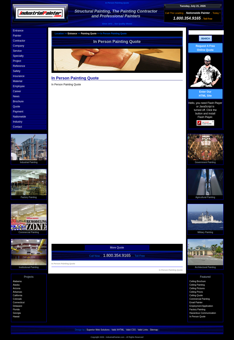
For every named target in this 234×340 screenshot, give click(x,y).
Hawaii (16, 316)
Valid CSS (131, 330)
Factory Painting (197, 309)
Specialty (18, 55)
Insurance (19, 76)
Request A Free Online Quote (205, 47)
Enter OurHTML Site (205, 93)
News (16, 96)
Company (18, 45)
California (17, 295)
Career (17, 91)
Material (17, 81)
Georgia (17, 313)
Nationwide (19, 116)
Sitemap (154, 330)
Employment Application (201, 306)
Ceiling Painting (197, 285)
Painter (17, 35)
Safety (16, 71)
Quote (16, 106)
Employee (19, 86)
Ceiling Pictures (197, 288)
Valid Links (143, 330)
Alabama (17, 281)
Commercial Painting (200, 299)
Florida (16, 309)
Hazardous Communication (203, 313)
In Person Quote (198, 316)
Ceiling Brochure (198, 281)
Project (17, 60)
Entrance (18, 30)
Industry (17, 121)
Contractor (19, 40)
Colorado (17, 299)
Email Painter (196, 302)
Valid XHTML (117, 330)
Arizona (16, 288)
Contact (17, 126)
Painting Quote (89, 33)
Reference (19, 66)
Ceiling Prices (196, 292)
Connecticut (19, 302)
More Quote (117, 247)
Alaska (16, 285)
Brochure (18, 101)
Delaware (17, 306)
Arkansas (17, 292)
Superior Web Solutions (98, 330)
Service (17, 50)
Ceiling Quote (196, 295)
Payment (18, 111)
